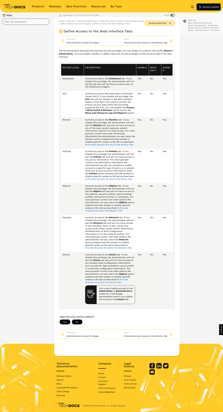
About (101, 373)
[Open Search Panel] (193, 7)
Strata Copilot (208, 7)
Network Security (210, 29)
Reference (212, 26)
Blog (59, 384)
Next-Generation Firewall (199, 24)
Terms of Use (130, 384)
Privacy (127, 376)
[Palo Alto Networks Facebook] (152, 367)
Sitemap (61, 395)
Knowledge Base (106, 392)
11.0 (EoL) (214, 31)
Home (61, 21)
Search (60, 380)
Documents (129, 387)
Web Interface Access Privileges (75, 24)
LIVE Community (106, 388)
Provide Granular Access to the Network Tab (108, 248)
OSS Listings (63, 391)
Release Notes (64, 376)
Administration (202, 31)
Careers (102, 377)
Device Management (197, 26)
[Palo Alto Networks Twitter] (165, 367)
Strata (191, 31)
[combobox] (26, 22)
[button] (221, 329)
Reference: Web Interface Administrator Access (122, 21)
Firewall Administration (87, 21)
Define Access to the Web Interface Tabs (111, 24)
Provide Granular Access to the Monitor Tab (110, 145)
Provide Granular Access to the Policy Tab (110, 179)
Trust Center (130, 380)
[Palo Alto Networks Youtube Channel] (152, 374)
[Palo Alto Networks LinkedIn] (159, 367)
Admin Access (194, 29)
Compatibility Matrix (67, 387)
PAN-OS (70, 21)
